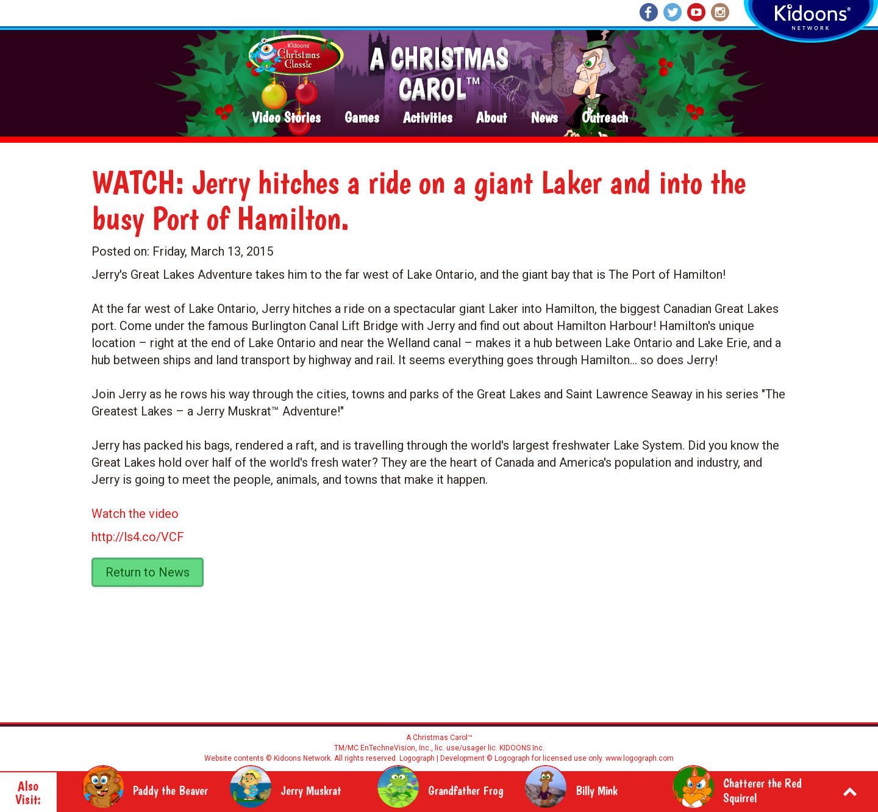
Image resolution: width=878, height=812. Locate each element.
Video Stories (286, 118)
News (544, 118)
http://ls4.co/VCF (137, 537)
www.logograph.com (639, 758)
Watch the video (135, 513)
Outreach (605, 118)
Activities (427, 118)
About (491, 118)
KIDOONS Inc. (521, 748)
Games (361, 118)
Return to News (147, 572)
